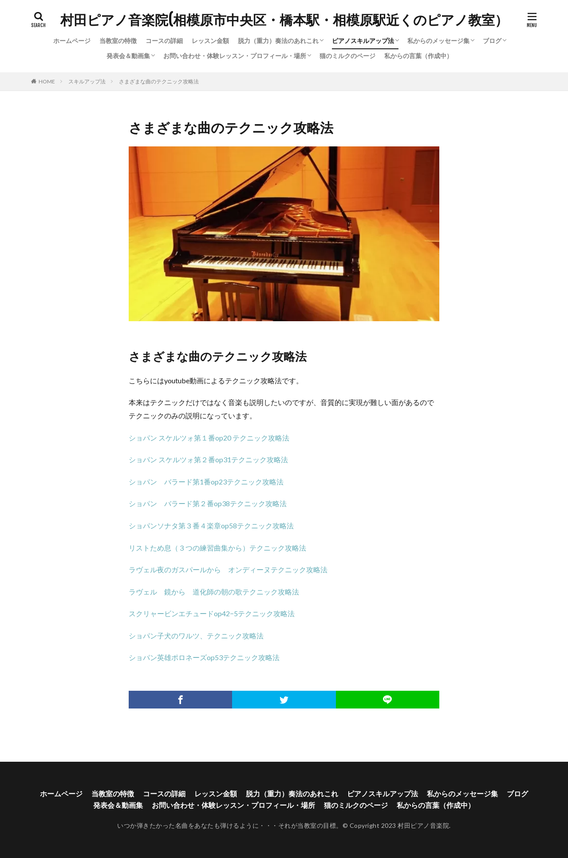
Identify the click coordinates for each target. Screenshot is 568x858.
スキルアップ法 (87, 81)
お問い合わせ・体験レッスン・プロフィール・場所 (234, 55)
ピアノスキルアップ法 (363, 40)
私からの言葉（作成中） (418, 55)
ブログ (492, 40)
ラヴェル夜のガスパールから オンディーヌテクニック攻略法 (228, 569)
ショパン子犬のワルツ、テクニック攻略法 (196, 635)
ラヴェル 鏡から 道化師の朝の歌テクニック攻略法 (214, 591)
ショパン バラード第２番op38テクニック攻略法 (208, 503)
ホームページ (72, 40)
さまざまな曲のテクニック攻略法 (159, 81)
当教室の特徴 (118, 40)
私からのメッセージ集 (438, 40)
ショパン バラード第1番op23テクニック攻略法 (206, 481)
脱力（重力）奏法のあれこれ (278, 40)
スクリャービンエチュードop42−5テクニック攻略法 (212, 613)
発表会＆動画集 (128, 55)
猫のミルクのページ (347, 55)
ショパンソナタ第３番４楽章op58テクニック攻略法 (211, 525)
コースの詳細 (164, 40)
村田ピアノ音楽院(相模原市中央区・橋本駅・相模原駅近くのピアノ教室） (284, 20)
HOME (47, 81)
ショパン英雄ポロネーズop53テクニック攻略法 (204, 657)
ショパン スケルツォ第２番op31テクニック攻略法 (208, 459)
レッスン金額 (210, 40)
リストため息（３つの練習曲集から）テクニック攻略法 (217, 547)
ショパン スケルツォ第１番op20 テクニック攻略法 (209, 437)
